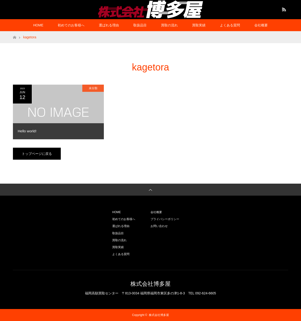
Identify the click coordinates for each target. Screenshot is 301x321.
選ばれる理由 (109, 25)
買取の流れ (169, 25)
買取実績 (199, 25)
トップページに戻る (37, 154)
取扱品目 (140, 25)
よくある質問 (230, 25)
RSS (283, 8)
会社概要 (261, 25)
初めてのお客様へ (71, 25)
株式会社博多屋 (150, 283)
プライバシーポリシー (164, 219)
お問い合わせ (159, 226)
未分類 (93, 88)
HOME (38, 25)
